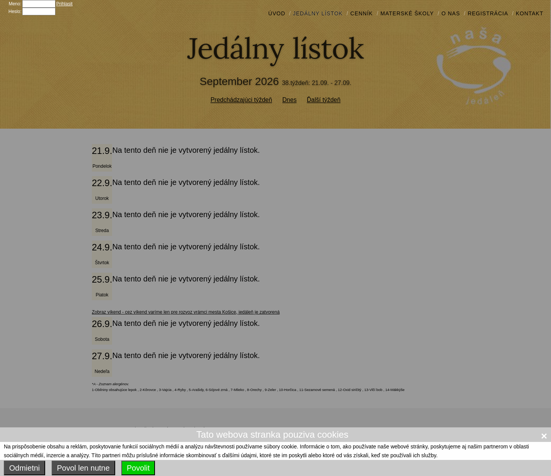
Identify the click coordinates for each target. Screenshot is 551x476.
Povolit (138, 468)
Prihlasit (64, 4)
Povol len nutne (83, 468)
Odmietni (24, 468)
